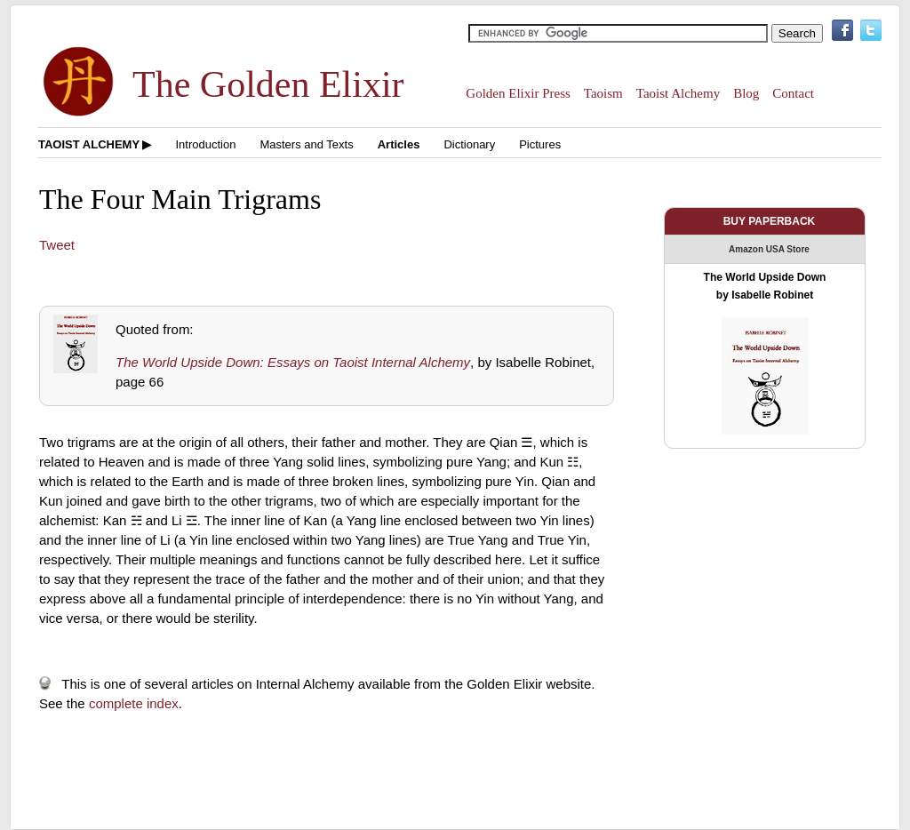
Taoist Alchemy (678, 93)
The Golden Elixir (268, 84)
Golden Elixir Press (518, 93)
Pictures (540, 144)
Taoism (603, 93)
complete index (134, 703)
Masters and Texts (306, 144)
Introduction (205, 144)
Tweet (57, 244)
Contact (793, 93)
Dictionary (469, 144)
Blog (746, 93)
